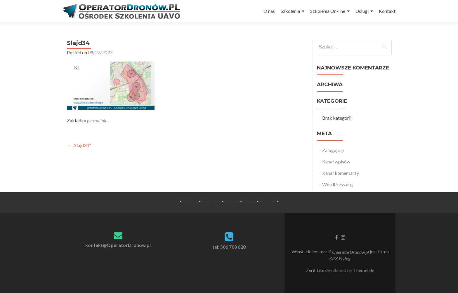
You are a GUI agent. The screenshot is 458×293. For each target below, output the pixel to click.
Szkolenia (290, 11)
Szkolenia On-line (327, 11)
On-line (231, 201)
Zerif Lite (315, 270)
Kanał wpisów (336, 161)
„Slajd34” (79, 145)
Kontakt (387, 11)
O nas (269, 11)
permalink (97, 120)
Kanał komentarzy (340, 173)
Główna (190, 201)
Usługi (362, 11)
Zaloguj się (333, 150)
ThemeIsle (363, 270)
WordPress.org (337, 184)
